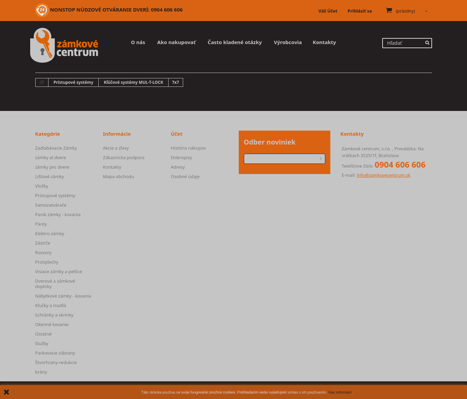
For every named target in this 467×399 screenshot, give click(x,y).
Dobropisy (181, 157)
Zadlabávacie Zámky (56, 148)
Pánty (41, 224)
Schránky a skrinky (54, 315)
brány (41, 372)
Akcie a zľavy (116, 148)
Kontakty (324, 42)
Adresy (178, 167)
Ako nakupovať (176, 42)
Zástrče (42, 243)
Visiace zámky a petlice (58, 271)
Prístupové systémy (55, 195)
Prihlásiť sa (360, 11)
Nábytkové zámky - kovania (63, 296)
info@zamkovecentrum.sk (383, 175)
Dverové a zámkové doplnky (55, 283)
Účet (177, 133)
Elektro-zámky (49, 233)
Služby (41, 343)
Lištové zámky (49, 176)
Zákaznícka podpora (123, 157)
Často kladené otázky (235, 42)
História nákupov (188, 148)
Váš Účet (327, 11)
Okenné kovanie (52, 324)
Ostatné (43, 334)
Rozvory (43, 252)
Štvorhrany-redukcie (56, 362)
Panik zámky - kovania (58, 214)
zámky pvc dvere (52, 167)
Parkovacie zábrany (55, 353)
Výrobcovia (288, 42)
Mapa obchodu (118, 176)
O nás (138, 42)
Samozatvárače (50, 205)
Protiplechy (46, 262)
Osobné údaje (185, 176)
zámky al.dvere (50, 157)
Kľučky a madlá (50, 305)
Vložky (41, 186)
